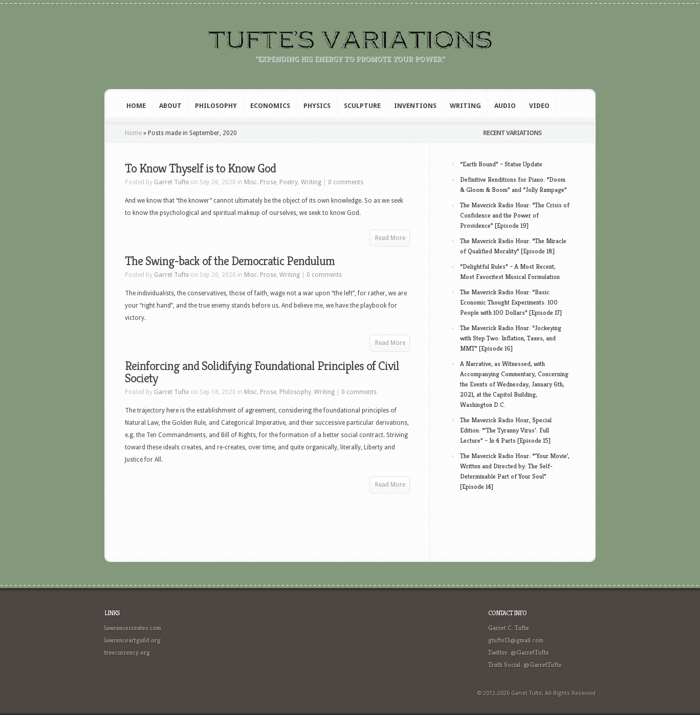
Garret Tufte (171, 182)
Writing (465, 106)
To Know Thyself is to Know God (200, 168)
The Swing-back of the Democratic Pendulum (230, 261)
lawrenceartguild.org (132, 640)
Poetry (288, 182)
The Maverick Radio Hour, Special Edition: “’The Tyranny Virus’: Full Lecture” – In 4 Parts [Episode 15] (506, 430)
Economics (270, 106)
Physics (317, 106)
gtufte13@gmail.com (515, 640)
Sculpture (362, 106)
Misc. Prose (260, 182)
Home (136, 106)
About (170, 106)
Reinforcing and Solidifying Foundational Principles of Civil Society (262, 372)
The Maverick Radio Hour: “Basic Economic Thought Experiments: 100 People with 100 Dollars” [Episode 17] (511, 302)
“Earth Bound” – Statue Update (501, 164)
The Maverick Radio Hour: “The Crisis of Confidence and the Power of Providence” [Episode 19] (515, 215)
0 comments (345, 182)
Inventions (415, 106)
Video (539, 106)
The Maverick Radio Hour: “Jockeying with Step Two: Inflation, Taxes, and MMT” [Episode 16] (510, 338)
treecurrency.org (127, 652)
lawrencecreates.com (132, 627)
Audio (505, 106)
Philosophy (216, 106)
